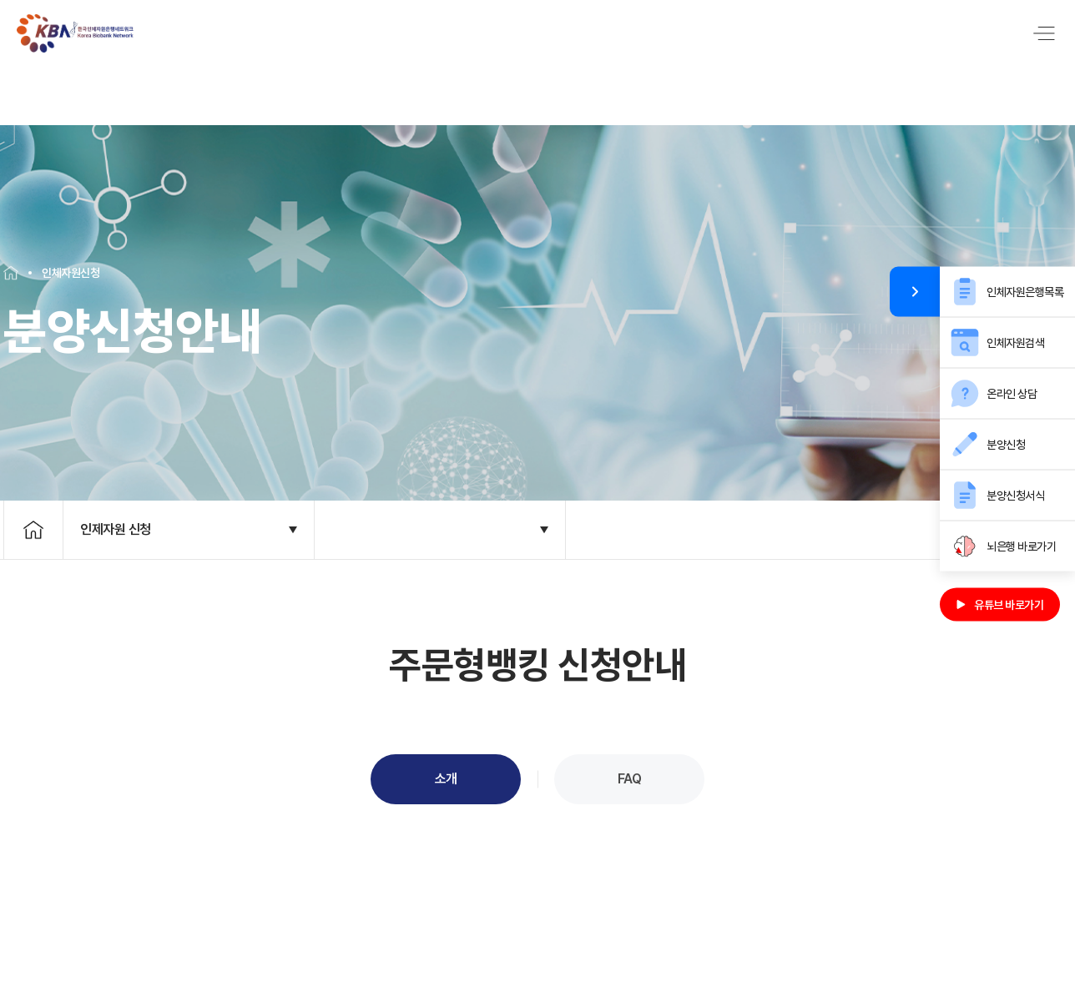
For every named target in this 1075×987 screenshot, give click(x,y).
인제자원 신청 (115, 508)
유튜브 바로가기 (999, 605)
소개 (446, 757)
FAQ (630, 757)
